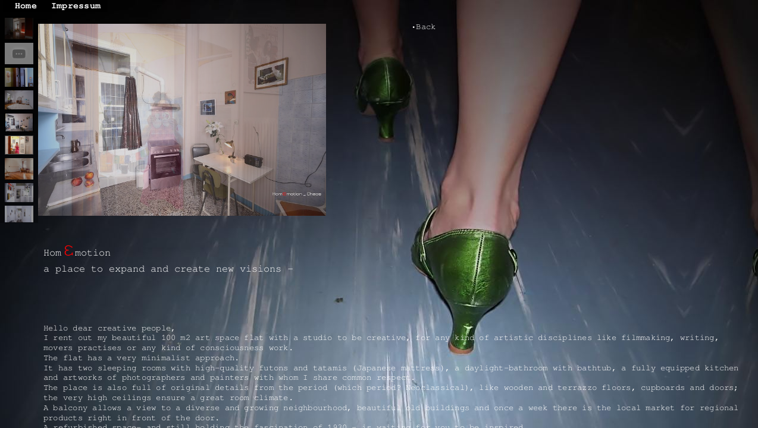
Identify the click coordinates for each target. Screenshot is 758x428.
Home (26, 5)
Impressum (76, 5)
